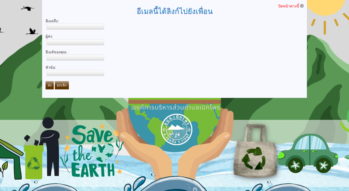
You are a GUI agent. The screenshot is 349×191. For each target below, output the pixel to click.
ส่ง (50, 85)
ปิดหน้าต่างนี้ (290, 6)
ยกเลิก (62, 85)
